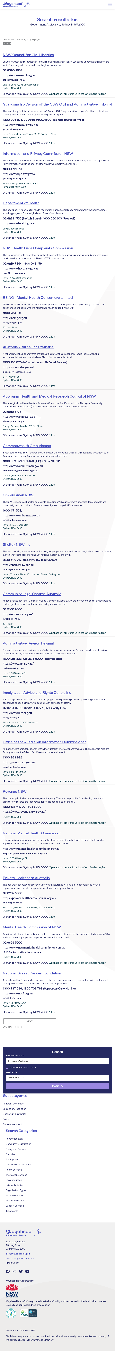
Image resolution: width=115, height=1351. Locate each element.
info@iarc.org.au (11, 717)
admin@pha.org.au (12, 902)
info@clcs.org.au (11, 618)
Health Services (14, 1169)
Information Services (16, 1174)
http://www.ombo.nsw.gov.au (21, 515)
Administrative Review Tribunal (28, 643)
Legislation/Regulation (14, 1108)
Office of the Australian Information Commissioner (44, 742)
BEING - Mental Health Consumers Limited (38, 297)
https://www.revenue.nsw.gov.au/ (24, 811)
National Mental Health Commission (32, 833)
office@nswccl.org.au (14, 79)
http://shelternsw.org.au (18, 564)
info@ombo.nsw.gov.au (15, 520)
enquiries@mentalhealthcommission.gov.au (25, 853)
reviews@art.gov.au (13, 668)
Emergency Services (16, 1149)
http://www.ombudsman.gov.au (23, 466)
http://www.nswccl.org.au (19, 75)
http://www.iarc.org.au (17, 713)
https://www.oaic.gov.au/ (19, 762)
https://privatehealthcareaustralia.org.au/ (29, 898)
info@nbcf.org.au (12, 998)
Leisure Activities (14, 1185)
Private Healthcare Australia (26, 878)
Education (11, 1154)
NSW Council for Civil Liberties (28, 55)
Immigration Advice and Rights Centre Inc (37, 692)
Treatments (12, 1211)
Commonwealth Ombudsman (27, 446)
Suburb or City (11, 1072)
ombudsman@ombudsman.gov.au (20, 470)
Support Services (15, 1205)
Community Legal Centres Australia (32, 594)
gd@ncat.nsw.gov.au (13, 129)
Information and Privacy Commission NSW (38, 153)
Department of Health (21, 203)
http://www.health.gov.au (19, 223)
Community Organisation (18, 1143)
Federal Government (13, 1103)
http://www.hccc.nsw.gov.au (21, 268)
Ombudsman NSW (18, 495)
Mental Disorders (14, 1195)
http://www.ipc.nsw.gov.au (19, 174)
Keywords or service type (15, 1055)
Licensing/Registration (14, 1113)
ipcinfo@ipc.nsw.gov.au (15, 178)
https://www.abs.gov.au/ (18, 367)
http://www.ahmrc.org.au (19, 416)
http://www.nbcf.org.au (18, 993)
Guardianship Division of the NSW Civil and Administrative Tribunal (57, 104)
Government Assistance (18, 1164)
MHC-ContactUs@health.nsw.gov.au (22, 952)
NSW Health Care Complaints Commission (38, 248)
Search (58, 1086)
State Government (12, 1124)
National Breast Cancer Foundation (32, 973)
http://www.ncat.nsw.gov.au (21, 124)
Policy (6, 1119)
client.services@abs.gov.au (17, 371)
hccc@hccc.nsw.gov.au (14, 273)
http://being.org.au (15, 318)
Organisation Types (16, 1190)
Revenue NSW (15, 791)
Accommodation (14, 1138)
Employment (12, 1159)
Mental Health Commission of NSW (32, 927)
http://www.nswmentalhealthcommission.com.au (34, 947)
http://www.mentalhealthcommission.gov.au (31, 848)
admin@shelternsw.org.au (16, 569)
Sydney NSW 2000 (73, 24)
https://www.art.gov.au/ (18, 663)
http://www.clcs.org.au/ (18, 614)
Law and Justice (14, 1180)
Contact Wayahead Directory (20, 1258)
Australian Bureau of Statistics (28, 347)
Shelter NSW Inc (16, 544)
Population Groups (15, 1200)
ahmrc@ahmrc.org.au (14, 421)
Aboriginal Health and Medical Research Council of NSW (49, 396)
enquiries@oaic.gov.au (14, 767)
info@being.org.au (12, 322)
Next (7, 43)
